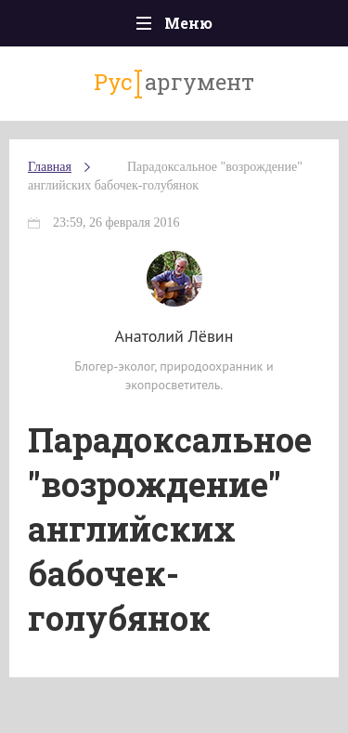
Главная (49, 167)
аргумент (174, 82)
